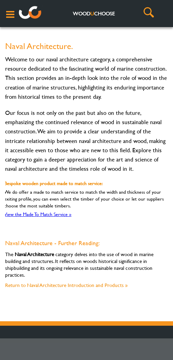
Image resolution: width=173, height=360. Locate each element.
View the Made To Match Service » (37, 214)
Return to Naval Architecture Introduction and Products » (66, 285)
